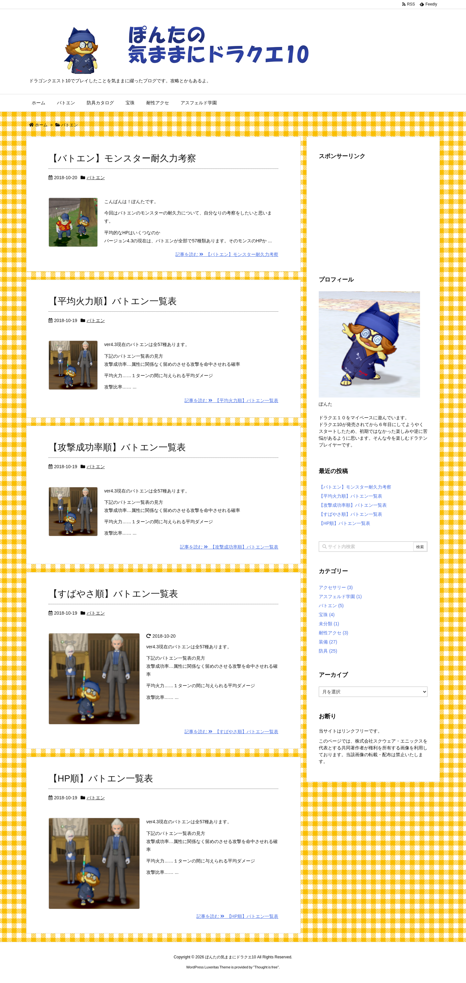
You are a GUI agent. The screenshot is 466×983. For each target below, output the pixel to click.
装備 (328, 641)
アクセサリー (336, 587)
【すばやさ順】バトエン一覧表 (113, 594)
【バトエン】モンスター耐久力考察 (122, 158)
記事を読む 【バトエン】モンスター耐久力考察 (226, 254)
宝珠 (327, 614)
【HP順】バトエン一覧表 (101, 778)
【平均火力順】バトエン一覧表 (113, 301)
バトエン (96, 177)
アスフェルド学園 (340, 596)
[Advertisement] (373, 213)
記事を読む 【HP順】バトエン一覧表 (237, 916)
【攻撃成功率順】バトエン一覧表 (117, 447)
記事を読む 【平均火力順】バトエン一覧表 (231, 400)
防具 (328, 650)
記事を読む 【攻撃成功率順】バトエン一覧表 (229, 546)
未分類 (329, 623)
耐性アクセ (333, 632)
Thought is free (265, 967)
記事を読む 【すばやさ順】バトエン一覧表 (231, 731)
